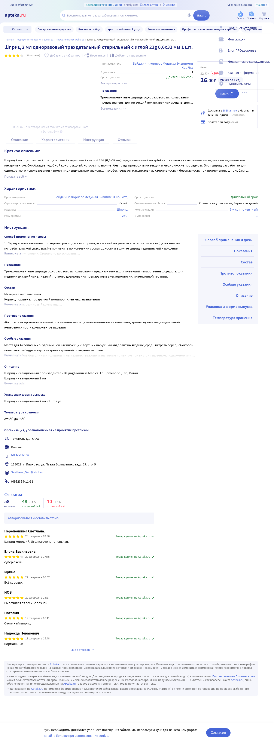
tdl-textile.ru (20, 455)
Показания (243, 250)
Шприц (122, 209)
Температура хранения (233, 317)
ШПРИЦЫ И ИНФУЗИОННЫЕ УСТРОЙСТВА (64, 39)
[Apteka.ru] (19, 15)
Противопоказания (236, 273)
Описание (19, 139)
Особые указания (238, 284)
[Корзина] (264, 15)
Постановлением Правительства (233, 676)
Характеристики (56, 139)
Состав (247, 262)
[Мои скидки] (268, 42)
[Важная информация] (268, 76)
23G (125, 215)
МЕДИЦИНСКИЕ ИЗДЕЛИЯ (28, 39)
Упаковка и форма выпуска (229, 306)
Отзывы (124, 139)
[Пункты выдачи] (268, 87)
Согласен (218, 732)
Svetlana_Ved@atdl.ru (27, 472)
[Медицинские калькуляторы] (268, 65)
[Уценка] (251, 15)
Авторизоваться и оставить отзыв (33, 518)
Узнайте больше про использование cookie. (76, 735)
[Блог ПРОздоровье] (268, 53)
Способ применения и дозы (229, 239)
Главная (9, 39)
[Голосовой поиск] (189, 15)
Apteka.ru (56, 664)
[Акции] (240, 15)
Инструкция (93, 139)
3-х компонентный (244, 209)
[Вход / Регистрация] (268, 31)
